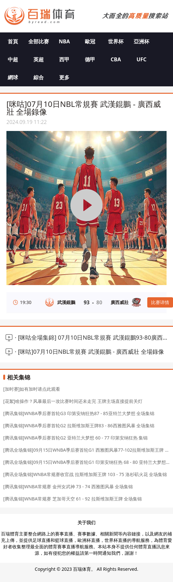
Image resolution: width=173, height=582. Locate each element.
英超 (38, 59)
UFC (141, 59)
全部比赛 (38, 41)
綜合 (38, 77)
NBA (64, 41)
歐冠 (90, 41)
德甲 (90, 59)
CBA (116, 59)
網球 (13, 77)
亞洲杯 (141, 41)
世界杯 (115, 41)
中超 (13, 59)
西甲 (64, 59)
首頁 (13, 41)
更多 (64, 77)
